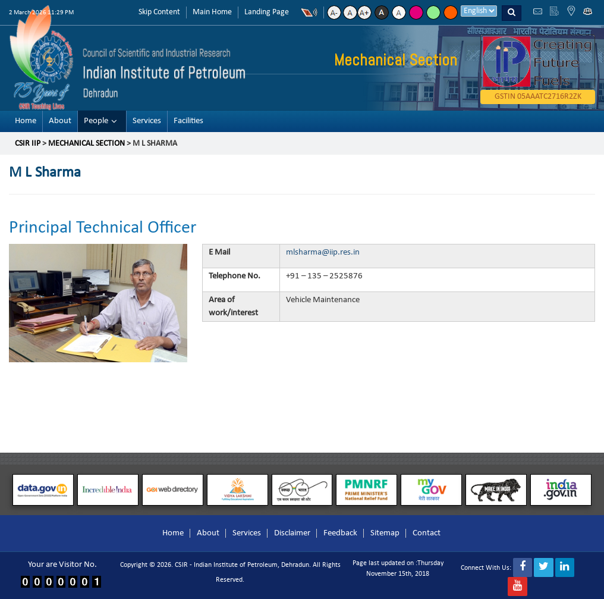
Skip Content (159, 12)
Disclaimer (292, 533)
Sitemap (384, 533)
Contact (427, 533)
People (96, 121)
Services (147, 121)
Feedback (340, 533)
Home (25, 121)
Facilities (188, 121)
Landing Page (266, 12)
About (60, 121)
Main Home (212, 12)
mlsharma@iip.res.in (323, 252)
